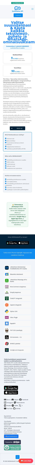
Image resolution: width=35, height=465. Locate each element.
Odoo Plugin (14, 317)
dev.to (7, 399)
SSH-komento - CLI (16, 337)
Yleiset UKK (7, 425)
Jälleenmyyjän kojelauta (24, 423)
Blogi (5, 428)
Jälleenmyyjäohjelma (10, 423)
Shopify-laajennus (15, 292)
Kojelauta (18, 15)
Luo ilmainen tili (18, 3)
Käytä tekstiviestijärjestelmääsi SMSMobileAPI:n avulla (13, 432)
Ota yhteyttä (7, 421)
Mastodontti (19, 402)
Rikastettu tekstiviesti (16, 274)
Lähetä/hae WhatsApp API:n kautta (18, 280)
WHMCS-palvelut (15, 343)
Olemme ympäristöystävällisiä (12, 426)
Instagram (8, 402)
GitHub (16, 408)
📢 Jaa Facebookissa (11, 436)
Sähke (15, 405)
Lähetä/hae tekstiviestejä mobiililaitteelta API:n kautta (18, 268)
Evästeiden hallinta (21, 418)
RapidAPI (12, 323)
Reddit (7, 405)
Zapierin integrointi (15, 305)
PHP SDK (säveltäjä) (16, 330)
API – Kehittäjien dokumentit (12, 430)
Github (10, 428)
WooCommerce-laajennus (18, 287)
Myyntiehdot (7, 416)
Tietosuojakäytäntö (9, 418)
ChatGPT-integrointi (16, 298)
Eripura (15, 399)
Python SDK (13, 311)
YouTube (8, 408)
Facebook (23, 399)
